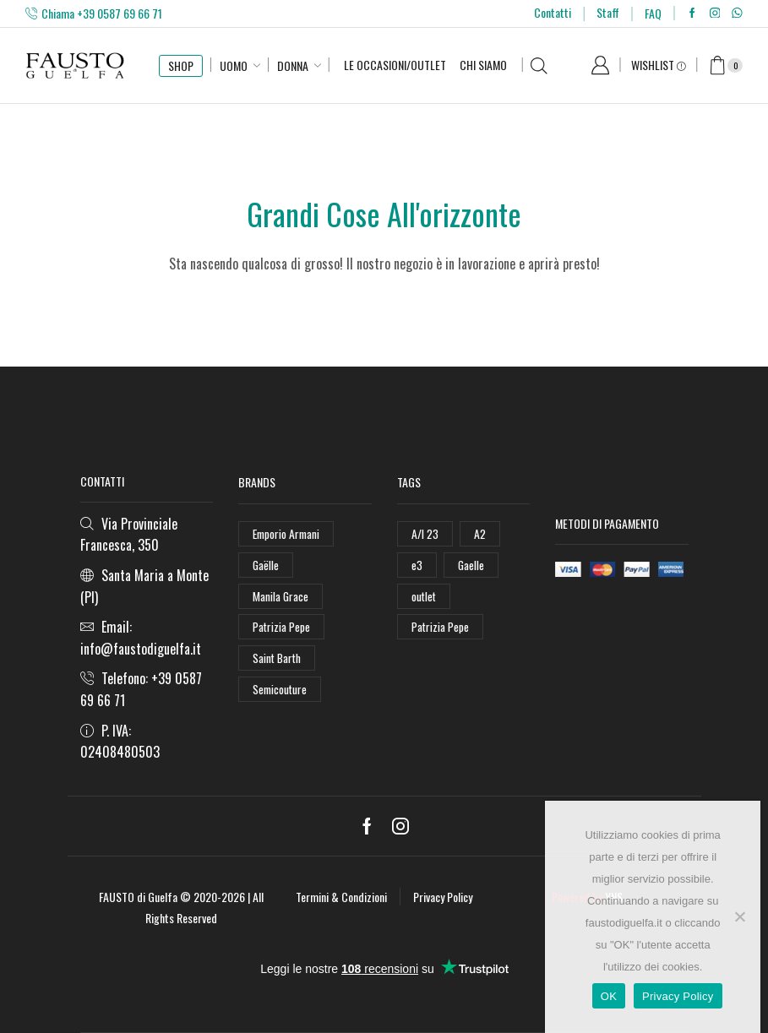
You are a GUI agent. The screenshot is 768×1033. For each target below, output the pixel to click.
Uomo (234, 65)
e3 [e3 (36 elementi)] (416, 565)
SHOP (180, 65)
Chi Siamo (483, 64)
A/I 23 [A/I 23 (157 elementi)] (424, 533)
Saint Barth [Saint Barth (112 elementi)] (278, 659)
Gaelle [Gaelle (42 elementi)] (471, 565)
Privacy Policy (442, 896)
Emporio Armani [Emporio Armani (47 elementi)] (288, 533)
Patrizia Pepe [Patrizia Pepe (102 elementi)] (282, 628)
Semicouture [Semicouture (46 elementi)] (280, 691)
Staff (607, 12)
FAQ (653, 13)
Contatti (552, 12)
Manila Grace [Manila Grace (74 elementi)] (281, 597)
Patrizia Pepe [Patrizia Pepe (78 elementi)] (441, 628)
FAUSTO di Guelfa (138, 896)
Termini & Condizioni (341, 896)
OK (609, 996)
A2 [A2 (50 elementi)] (480, 533)
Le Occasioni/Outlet (395, 64)
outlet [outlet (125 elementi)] (424, 597)
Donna (292, 65)
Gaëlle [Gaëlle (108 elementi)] (266, 565)
